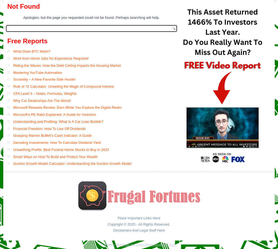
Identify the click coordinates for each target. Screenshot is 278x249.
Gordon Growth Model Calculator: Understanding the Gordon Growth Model (72, 164)
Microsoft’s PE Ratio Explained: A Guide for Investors (54, 115)
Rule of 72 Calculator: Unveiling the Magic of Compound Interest (63, 86)
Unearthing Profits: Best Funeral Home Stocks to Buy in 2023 (61, 150)
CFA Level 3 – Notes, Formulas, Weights (45, 94)
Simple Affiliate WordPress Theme (156, 244)
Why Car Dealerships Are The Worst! (42, 101)
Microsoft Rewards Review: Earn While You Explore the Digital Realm (67, 107)
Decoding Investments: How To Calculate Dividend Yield (57, 143)
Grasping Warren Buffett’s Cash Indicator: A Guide (52, 135)
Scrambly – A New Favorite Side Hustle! (44, 79)
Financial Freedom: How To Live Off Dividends (49, 129)
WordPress (122, 244)
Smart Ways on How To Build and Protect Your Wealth (55, 157)
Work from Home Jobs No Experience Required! (51, 58)
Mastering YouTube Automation (37, 73)
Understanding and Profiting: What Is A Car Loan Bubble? (58, 122)
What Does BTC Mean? (31, 51)
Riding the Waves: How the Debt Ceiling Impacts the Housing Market (67, 65)
